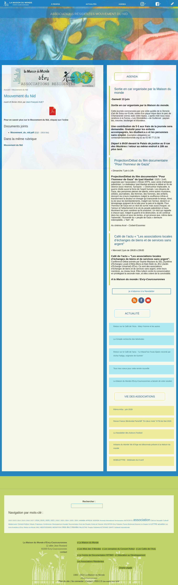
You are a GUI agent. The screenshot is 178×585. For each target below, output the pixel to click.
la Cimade (144, 524)
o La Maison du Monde (88, 542)
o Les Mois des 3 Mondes (89, 549)
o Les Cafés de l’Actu (146, 549)
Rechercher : (89, 501)
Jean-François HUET (35, 102)
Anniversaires (119, 520)
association (141, 520)
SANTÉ (111, 527)
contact (63, 552)
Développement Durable (60, 524)
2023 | (63, 520)
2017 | (33, 520)
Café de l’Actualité (157, 520)
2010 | (10, 520)
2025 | (72, 520)
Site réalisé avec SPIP (111, 581)
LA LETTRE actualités (156, 524)
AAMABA (82, 520)
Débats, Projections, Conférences (41, 524)
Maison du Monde (30, 527)
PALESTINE (83, 527)
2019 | (42, 520)
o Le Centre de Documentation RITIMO (95, 555)
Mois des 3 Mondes (70, 527)
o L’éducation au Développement (130, 555)
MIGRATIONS (57, 527)
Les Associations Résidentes (90, 561)
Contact (89, 581)
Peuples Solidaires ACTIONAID (98, 527)
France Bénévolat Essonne (132, 524)
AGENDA (132, 76)
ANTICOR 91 (128, 520)
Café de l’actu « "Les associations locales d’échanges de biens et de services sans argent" (143, 240)
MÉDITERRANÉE (46, 527)
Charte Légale (125, 568)
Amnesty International (107, 520)
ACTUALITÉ (132, 313)
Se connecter (77, 581)
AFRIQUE (89, 520)
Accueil (7, 90)
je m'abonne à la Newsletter (142, 291)
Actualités (91, 4)
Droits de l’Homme (97, 524)
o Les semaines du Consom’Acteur (118, 549)
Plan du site (64, 581)
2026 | (77, 520)
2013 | (15, 520)
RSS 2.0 (98, 581)
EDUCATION (108, 524)
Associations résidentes (72, 14)
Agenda (122, 4)
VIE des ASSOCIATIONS (139, 396)
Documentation (73, 524)
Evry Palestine (117, 524)
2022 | (58, 520)
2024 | (67, 520)
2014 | (19, 520)
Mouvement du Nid (112, 14)
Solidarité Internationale (122, 527)
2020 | (48, 520)
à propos (55, 4)
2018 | (37, 520)
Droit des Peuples (85, 524)
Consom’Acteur (23, 524)
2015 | (24, 520)
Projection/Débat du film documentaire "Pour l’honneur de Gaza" (141, 162)
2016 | (28, 520)
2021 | (53, 520)
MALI (38, 527)
